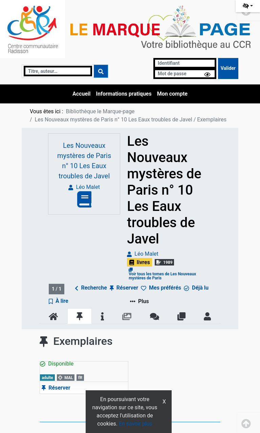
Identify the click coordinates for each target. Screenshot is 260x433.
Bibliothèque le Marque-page (100, 111)
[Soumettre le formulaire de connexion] (228, 68)
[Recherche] (58, 71)
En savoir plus (135, 423)
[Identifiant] (184, 63)
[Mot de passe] (184, 73)
